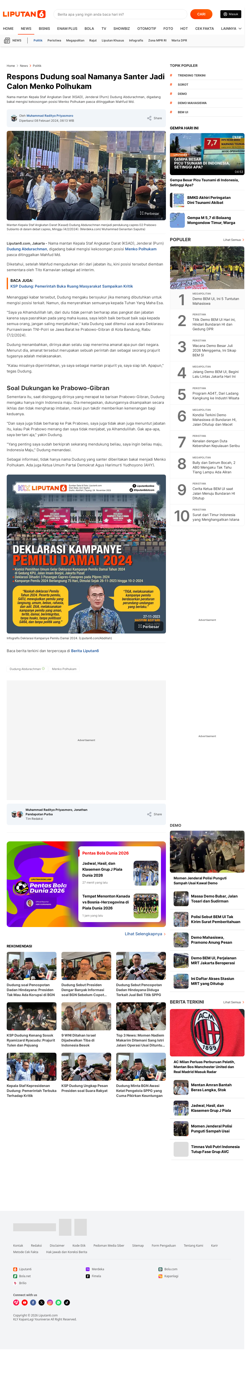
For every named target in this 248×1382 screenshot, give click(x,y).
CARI (201, 14)
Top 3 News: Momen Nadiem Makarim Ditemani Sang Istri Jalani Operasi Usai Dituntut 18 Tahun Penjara (140, 1040)
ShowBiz (121, 28)
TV (103, 28)
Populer (180, 239)
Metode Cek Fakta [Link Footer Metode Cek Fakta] (25, 1252)
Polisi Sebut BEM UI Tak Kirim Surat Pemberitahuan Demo (215, 921)
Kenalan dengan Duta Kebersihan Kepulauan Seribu (216, 443)
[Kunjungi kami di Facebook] (33, 1303)
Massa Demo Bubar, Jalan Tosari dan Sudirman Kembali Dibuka (214, 901)
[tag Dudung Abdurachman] (27, 669)
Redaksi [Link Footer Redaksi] (36, 1246)
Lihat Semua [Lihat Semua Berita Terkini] (232, 1002)
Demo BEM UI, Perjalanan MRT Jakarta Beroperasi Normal (213, 963)
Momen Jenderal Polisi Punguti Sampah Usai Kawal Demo (200, 880)
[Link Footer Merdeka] (122, 1269)
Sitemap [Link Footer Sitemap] (138, 1246)
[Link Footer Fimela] (122, 1276)
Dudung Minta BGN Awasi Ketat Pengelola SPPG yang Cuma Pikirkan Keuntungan (139, 1090)
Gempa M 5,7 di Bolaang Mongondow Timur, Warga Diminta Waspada (211, 222)
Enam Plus (67, 28)
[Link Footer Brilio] (49, 1283)
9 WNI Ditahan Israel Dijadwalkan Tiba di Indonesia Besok (78, 1040)
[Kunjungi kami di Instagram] (50, 1303)
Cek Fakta (204, 28)
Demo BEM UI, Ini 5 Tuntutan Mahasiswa (216, 301)
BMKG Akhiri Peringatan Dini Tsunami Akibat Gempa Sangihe (209, 202)
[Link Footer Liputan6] (34, 1227)
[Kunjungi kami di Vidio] (16, 1303)
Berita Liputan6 (85, 650)
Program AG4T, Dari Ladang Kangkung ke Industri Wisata (216, 395)
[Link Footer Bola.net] (49, 1276)
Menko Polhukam (140, 249)
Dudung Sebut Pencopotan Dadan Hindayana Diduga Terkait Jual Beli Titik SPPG (139, 990)
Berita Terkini (187, 1002)
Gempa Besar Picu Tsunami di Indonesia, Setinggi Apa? (204, 182)
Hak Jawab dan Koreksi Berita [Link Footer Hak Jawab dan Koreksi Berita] (66, 1252)
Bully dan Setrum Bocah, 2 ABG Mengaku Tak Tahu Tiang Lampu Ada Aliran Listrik (214, 469)
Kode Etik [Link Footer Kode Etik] (78, 1246)
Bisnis (44, 28)
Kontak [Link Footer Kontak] (18, 1246)
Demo (175, 825)
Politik (38, 40)
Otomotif (146, 28)
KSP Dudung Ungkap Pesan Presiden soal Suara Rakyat (84, 1088)
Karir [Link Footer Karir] (214, 1246)
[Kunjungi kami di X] (42, 1303)
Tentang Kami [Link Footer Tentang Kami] (193, 1246)
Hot (184, 28)
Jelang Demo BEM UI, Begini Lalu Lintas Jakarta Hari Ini (216, 374)
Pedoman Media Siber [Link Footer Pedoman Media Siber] (109, 1246)
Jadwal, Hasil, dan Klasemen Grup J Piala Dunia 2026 (211, 1110)
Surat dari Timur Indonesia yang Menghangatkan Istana (216, 517)
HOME (8, 28)
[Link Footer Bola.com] (194, 1269)
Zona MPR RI (157, 40)
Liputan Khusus (113, 40)
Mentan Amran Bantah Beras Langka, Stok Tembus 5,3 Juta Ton (211, 1090)
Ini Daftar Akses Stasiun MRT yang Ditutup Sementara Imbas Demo (213, 983)
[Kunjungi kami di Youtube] (25, 1303)
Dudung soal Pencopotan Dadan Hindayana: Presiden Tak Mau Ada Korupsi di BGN (31, 990)
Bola (89, 28)
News (26, 28)
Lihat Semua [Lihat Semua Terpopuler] (232, 240)
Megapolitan (75, 40)
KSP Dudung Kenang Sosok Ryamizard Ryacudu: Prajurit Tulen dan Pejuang (31, 1040)
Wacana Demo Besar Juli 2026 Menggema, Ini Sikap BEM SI (214, 350)
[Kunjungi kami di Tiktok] (67, 1303)
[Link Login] (230, 14)
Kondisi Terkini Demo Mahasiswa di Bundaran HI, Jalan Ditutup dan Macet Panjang (215, 422)
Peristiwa (54, 40)
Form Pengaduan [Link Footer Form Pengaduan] (164, 1246)
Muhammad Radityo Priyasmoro (50, 115)
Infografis (136, 40)
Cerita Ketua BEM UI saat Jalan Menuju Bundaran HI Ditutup (214, 493)
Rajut (93, 40)
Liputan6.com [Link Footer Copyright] (48, 1315)
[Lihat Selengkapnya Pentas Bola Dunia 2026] (86, 934)
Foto (168, 28)
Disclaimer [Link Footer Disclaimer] (57, 1246)
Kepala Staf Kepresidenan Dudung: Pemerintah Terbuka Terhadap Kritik (31, 1090)
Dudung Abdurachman (27, 249)
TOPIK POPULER (184, 65)
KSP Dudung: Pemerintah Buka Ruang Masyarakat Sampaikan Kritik (71, 286)
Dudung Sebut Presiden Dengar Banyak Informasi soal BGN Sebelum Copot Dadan (82, 990)
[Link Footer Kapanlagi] (194, 1276)
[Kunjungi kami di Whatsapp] (58, 1303)
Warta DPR (179, 40)
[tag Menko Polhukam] (64, 669)
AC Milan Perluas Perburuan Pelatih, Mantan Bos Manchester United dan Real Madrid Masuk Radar (204, 1067)
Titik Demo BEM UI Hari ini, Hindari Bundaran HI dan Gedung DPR (214, 324)
